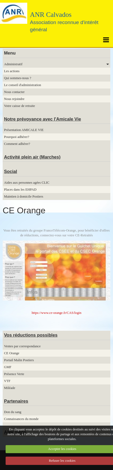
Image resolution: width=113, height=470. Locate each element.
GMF (7, 367)
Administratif (13, 64)
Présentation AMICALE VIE (24, 130)
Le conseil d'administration (22, 85)
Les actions (12, 71)
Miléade (9, 388)
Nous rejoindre (14, 99)
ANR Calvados (51, 14)
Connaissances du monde (21, 419)
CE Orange (11, 353)
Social (10, 171)
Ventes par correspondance (22, 346)
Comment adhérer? (17, 144)
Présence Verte (14, 374)
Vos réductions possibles (30, 335)
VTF (7, 381)
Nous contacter (14, 92)
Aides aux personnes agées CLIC (26, 182)
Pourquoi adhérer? (16, 137)
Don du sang (12, 412)
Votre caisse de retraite (19, 106)
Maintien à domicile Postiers (23, 196)
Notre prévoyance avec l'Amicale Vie (42, 119)
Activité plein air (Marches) (32, 157)
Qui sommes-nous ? (17, 78)
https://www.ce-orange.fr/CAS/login (56, 313)
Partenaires (16, 401)
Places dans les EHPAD (20, 189)
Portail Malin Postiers (19, 360)
